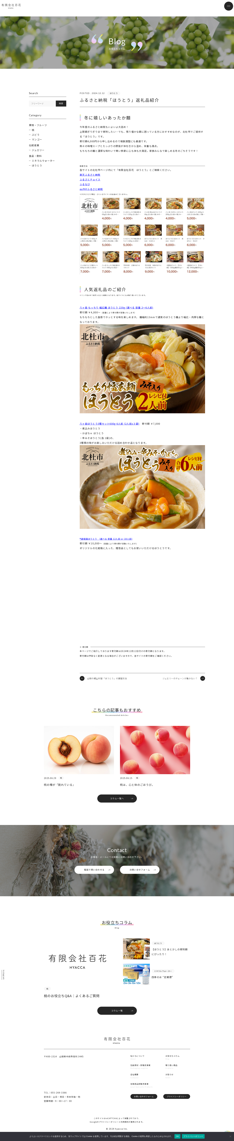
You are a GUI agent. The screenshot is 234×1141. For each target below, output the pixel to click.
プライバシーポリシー (176, 1106)
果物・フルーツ (38, 125)
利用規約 (125, 1129)
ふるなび (85, 184)
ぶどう (36, 134)
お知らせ (169, 1083)
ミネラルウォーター (43, 160)
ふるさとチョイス (90, 179)
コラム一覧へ (117, 800)
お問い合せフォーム (140, 872)
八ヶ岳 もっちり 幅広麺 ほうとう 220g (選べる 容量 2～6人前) (116, 307)
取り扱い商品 (172, 1073)
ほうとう (37, 165)
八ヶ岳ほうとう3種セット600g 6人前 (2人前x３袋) (109, 423)
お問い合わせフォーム (143, 1106)
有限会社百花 (20, 8)
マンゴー (37, 139)
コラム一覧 (117, 1017)
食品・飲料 (35, 156)
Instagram (5, 975)
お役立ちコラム (173, 1063)
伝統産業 (34, 145)
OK (177, 1136)
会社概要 (134, 1083)
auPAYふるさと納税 (91, 189)
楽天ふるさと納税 (90, 174)
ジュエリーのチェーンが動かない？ (180, 678)
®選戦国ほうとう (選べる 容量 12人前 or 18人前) (106, 538)
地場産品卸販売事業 (139, 1093)
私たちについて (137, 1063)
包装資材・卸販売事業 (141, 1073)
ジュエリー (38, 150)
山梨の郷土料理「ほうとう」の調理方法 (107, 678)
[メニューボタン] (225, 8)
